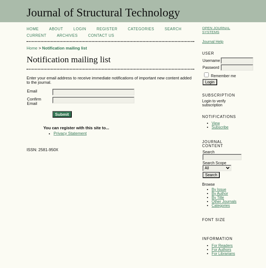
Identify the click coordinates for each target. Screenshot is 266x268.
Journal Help (212, 42)
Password (211, 68)
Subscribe (220, 127)
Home (33, 29)
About (56, 29)
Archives (67, 36)
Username (211, 61)
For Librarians (223, 254)
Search (173, 29)
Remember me (223, 76)
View (216, 123)
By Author (220, 194)
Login (80, 29)
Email (32, 91)
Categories (221, 206)
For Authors (221, 250)
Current (36, 36)
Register (107, 29)
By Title (218, 198)
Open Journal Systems (216, 30)
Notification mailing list (64, 48)
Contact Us (101, 36)
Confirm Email (34, 101)
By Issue (219, 190)
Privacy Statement (70, 133)
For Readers (222, 246)
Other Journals (224, 202)
